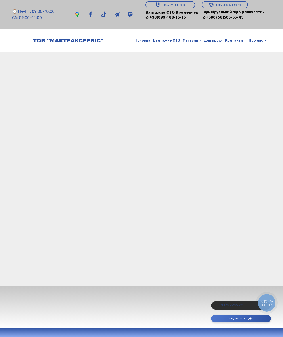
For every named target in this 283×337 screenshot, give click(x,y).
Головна (143, 40)
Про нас (256, 40)
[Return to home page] (20, 40)
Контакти (234, 40)
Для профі (213, 40)
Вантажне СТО (166, 40)
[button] (77, 14)
